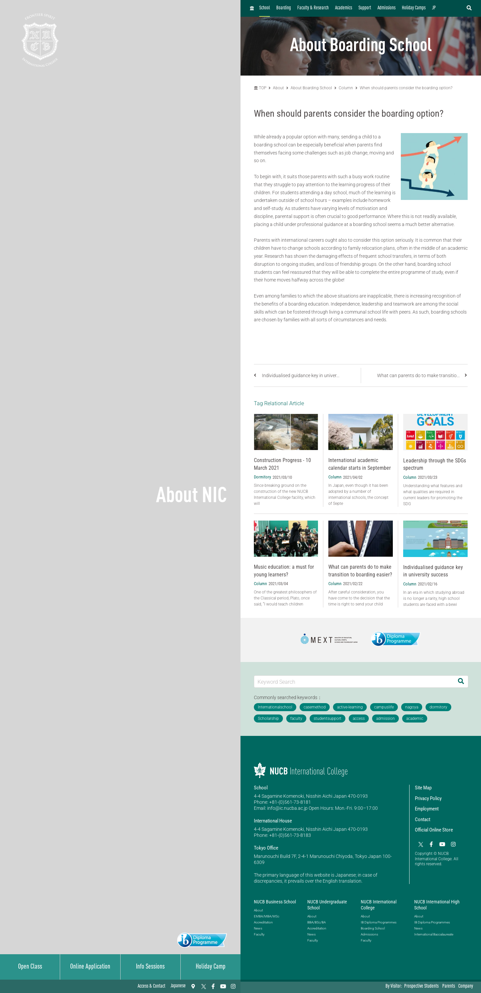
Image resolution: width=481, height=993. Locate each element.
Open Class (30, 967)
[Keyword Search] (354, 681)
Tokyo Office (266, 848)
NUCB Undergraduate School (327, 904)
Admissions (386, 8)
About (279, 88)
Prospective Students (421, 986)
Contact (422, 819)
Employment (427, 809)
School (264, 8)
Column (346, 88)
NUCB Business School (275, 901)
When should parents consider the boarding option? (406, 88)
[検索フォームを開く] (469, 8)
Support (364, 8)
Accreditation (263, 922)
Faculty (259, 934)
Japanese (178, 986)
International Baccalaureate (433, 934)
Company (465, 986)
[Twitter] (203, 986)
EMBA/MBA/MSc (266, 916)
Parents (448, 986)
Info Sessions (150, 967)
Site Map (423, 788)
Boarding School (373, 928)
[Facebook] (213, 986)
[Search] (461, 681)
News (258, 928)
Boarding (283, 8)
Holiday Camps (414, 8)
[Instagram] (233, 986)
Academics (343, 8)
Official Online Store (434, 830)
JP (434, 8)
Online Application (90, 967)
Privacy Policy (428, 798)
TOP (260, 88)
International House (273, 821)
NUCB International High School (437, 904)
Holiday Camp (210, 967)
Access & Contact (151, 986)
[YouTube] (223, 986)
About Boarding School (311, 88)
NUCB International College (378, 904)
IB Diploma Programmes (378, 922)
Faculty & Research (313, 8)
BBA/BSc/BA (316, 922)
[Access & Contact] (193, 986)
